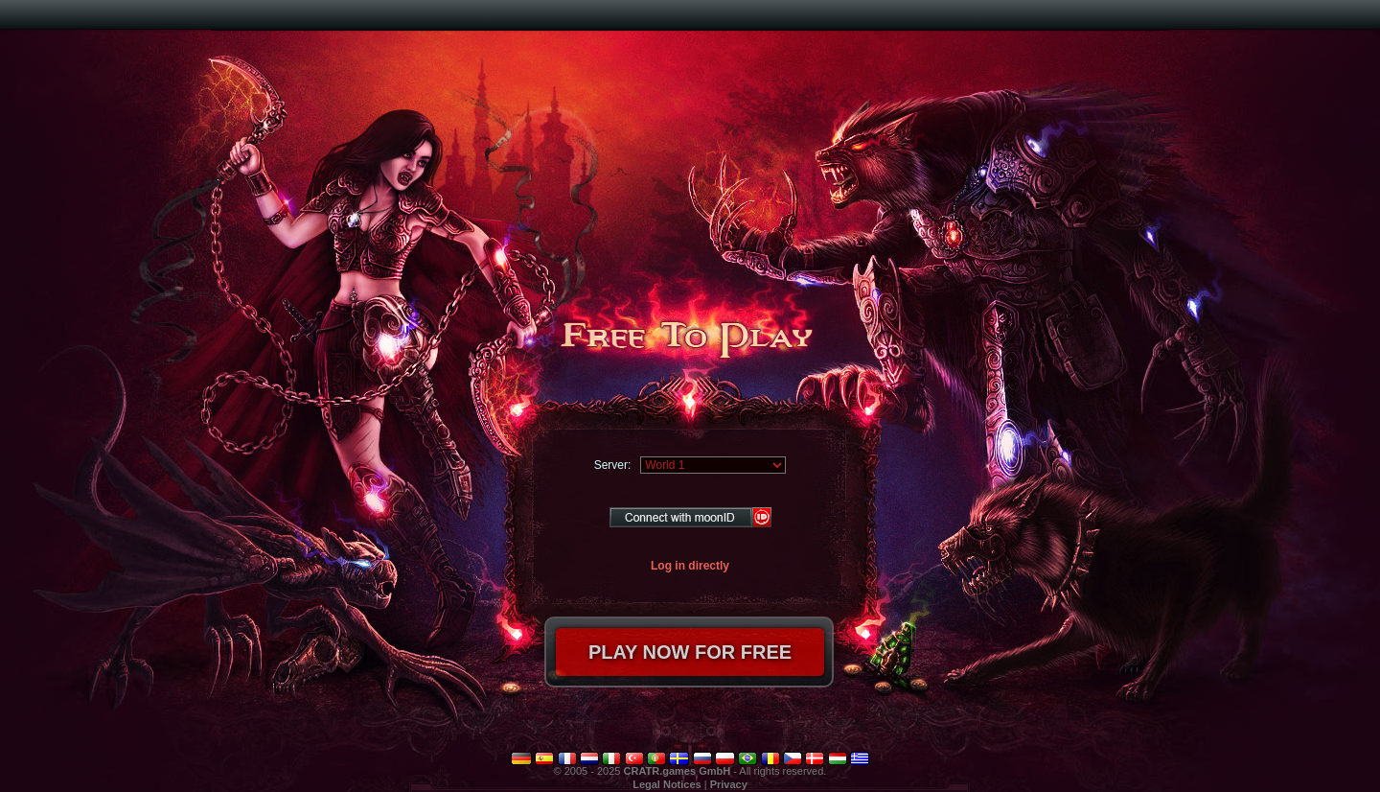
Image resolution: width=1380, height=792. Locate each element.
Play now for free (690, 652)
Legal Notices (667, 784)
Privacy (729, 784)
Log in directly (690, 565)
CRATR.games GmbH (677, 771)
